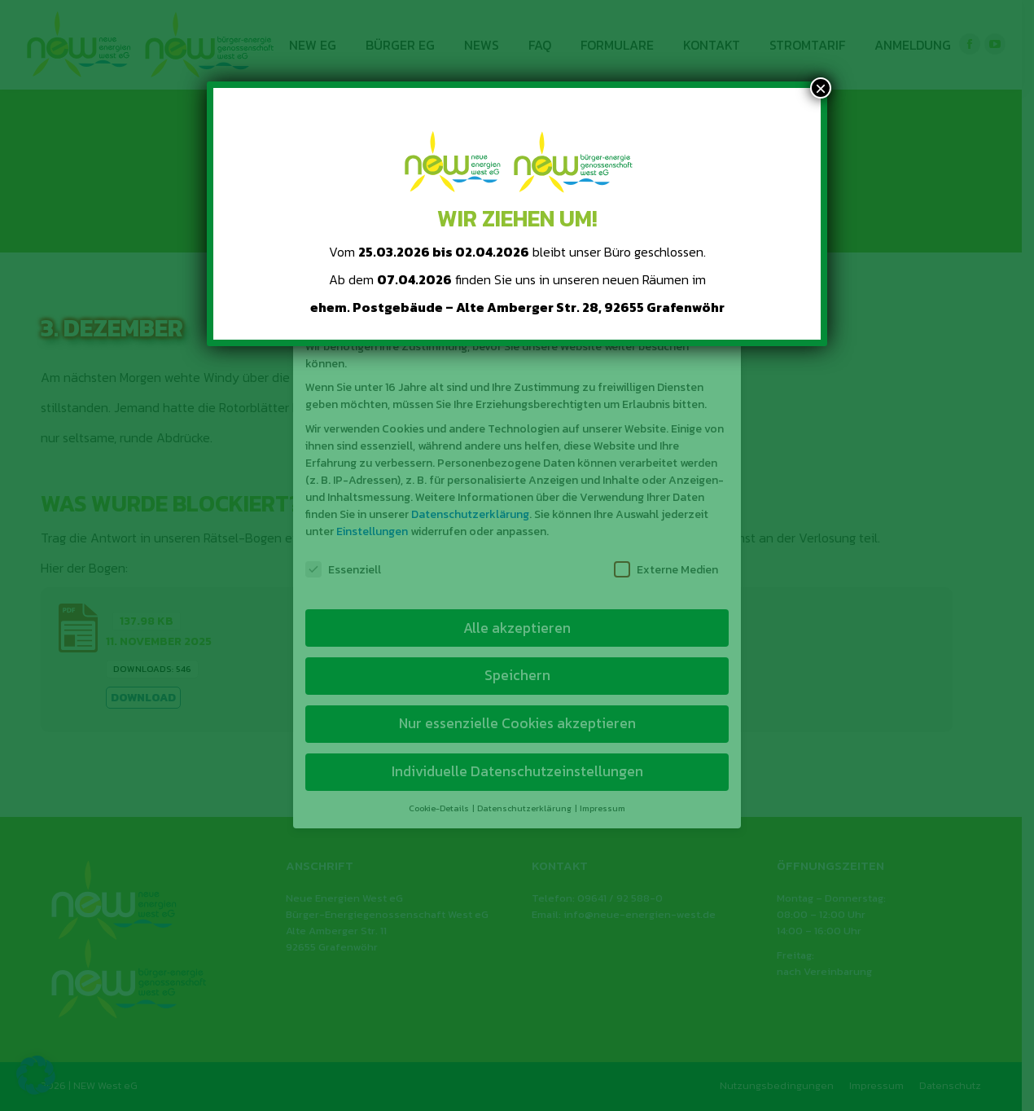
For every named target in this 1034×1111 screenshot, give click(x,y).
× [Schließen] (820, 88)
